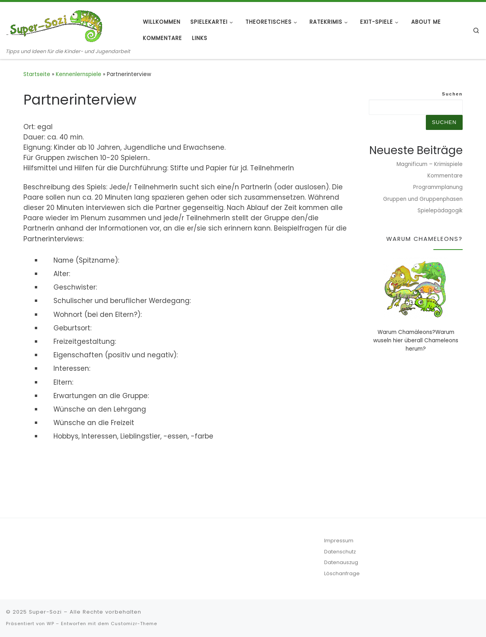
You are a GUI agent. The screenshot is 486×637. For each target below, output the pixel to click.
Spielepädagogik (440, 210)
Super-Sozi (45, 612)
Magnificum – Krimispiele (430, 164)
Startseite (36, 74)
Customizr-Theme (134, 623)
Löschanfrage (342, 573)
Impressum (338, 540)
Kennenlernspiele (78, 74)
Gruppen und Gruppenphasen (423, 199)
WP (50, 623)
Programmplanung (438, 187)
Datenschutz (340, 551)
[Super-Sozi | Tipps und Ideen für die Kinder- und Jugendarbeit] (55, 24)
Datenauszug (341, 562)
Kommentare (445, 175)
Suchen (452, 94)
